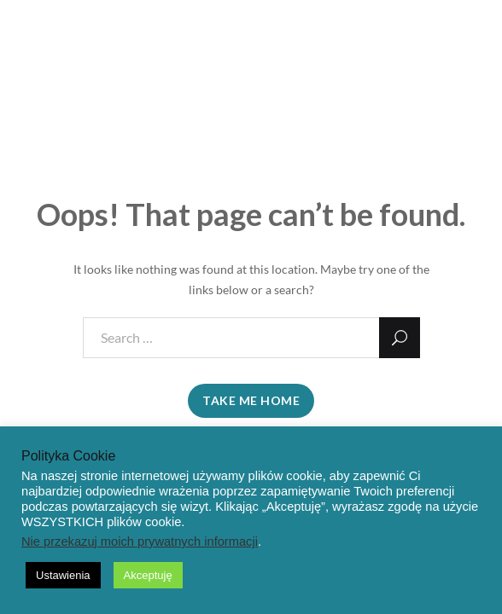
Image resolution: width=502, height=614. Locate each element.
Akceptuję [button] (148, 575)
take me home (251, 400)
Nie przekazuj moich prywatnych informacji (139, 541)
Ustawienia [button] (63, 575)
